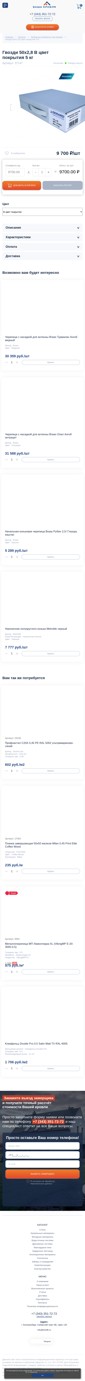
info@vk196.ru (44, 1330)
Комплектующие (42, 1265)
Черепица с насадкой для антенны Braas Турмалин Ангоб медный (41, 339)
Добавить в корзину (22, 185)
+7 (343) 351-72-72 (42, 14)
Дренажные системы (42, 1244)
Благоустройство (42, 1269)
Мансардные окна (42, 1247)
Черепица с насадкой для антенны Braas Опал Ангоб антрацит (38, 436)
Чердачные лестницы (42, 1251)
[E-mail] (42, 1164)
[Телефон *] (42, 1155)
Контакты (42, 1303)
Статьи (42, 1292)
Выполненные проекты (42, 1289)
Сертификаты (42, 1299)
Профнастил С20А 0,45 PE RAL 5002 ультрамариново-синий (39, 745)
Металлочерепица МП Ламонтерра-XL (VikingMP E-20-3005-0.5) (39, 946)
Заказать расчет (63, 185)
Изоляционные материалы (42, 1254)
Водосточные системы (43, 1240)
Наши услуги (42, 1285)
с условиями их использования (48, 1372)
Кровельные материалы (42, 1233)
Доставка (42, 1296)
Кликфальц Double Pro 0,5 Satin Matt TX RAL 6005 (36, 1043)
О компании (42, 1282)
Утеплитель (42, 1258)
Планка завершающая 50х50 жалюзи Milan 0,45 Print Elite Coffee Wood (41, 845)
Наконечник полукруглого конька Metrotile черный (36, 628)
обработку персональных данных (42, 1182)
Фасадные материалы (42, 1237)
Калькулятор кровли (42, 27)
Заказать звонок (42, 19)
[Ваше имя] (42, 1146)
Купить (50, 362)
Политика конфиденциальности (42, 1306)
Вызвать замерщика (42, 1174)
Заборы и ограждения (42, 1262)
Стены (42, 1230)
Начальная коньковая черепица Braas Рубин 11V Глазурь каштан (41, 533)
